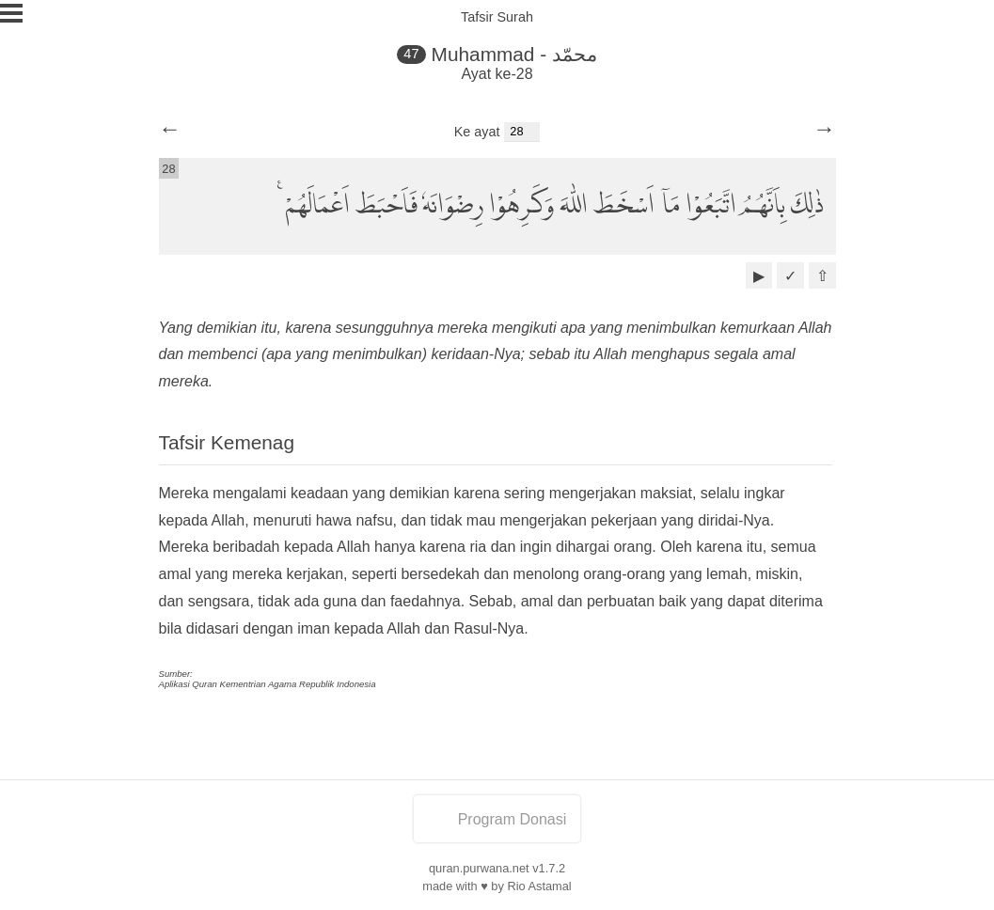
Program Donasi (497, 819)
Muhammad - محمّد (514, 54)
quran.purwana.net (479, 868)
